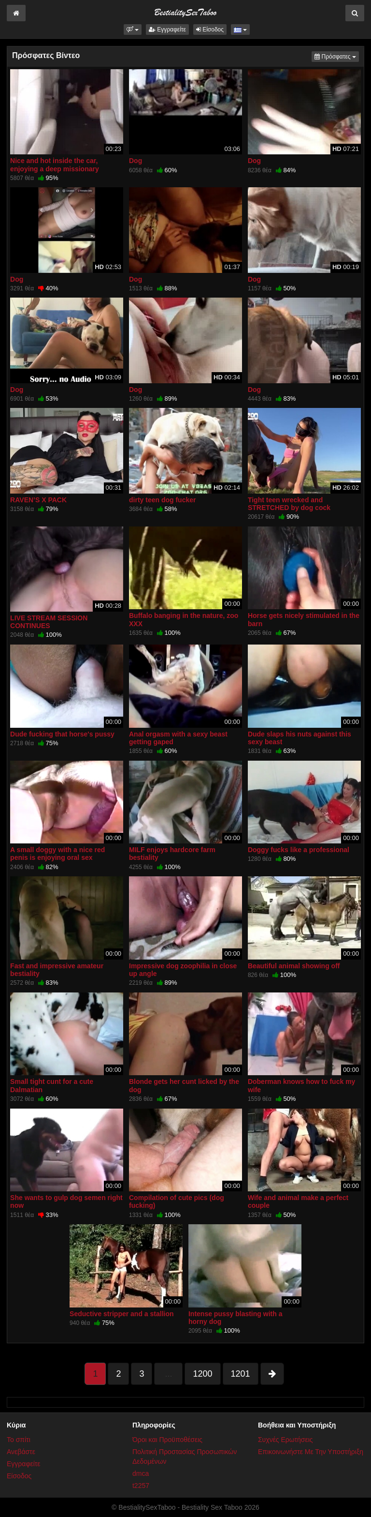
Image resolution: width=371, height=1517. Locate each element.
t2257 (140, 1485)
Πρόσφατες (336, 56)
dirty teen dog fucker (162, 500)
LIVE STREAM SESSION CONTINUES (48, 622)
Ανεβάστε (21, 1452)
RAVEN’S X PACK (38, 500)
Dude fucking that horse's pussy (62, 734)
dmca (140, 1473)
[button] (133, 29)
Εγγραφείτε (167, 29)
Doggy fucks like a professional (298, 850)
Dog (135, 161)
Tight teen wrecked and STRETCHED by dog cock (289, 503)
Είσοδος (210, 29)
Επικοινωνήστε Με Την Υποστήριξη (310, 1452)
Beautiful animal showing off (294, 966)
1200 (202, 1374)
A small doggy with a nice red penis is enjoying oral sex (57, 853)
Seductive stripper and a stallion (122, 1314)
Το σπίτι (18, 1439)
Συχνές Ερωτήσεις (285, 1439)
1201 (240, 1374)
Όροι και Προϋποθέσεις (167, 1439)
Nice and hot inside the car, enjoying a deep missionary (54, 164)
